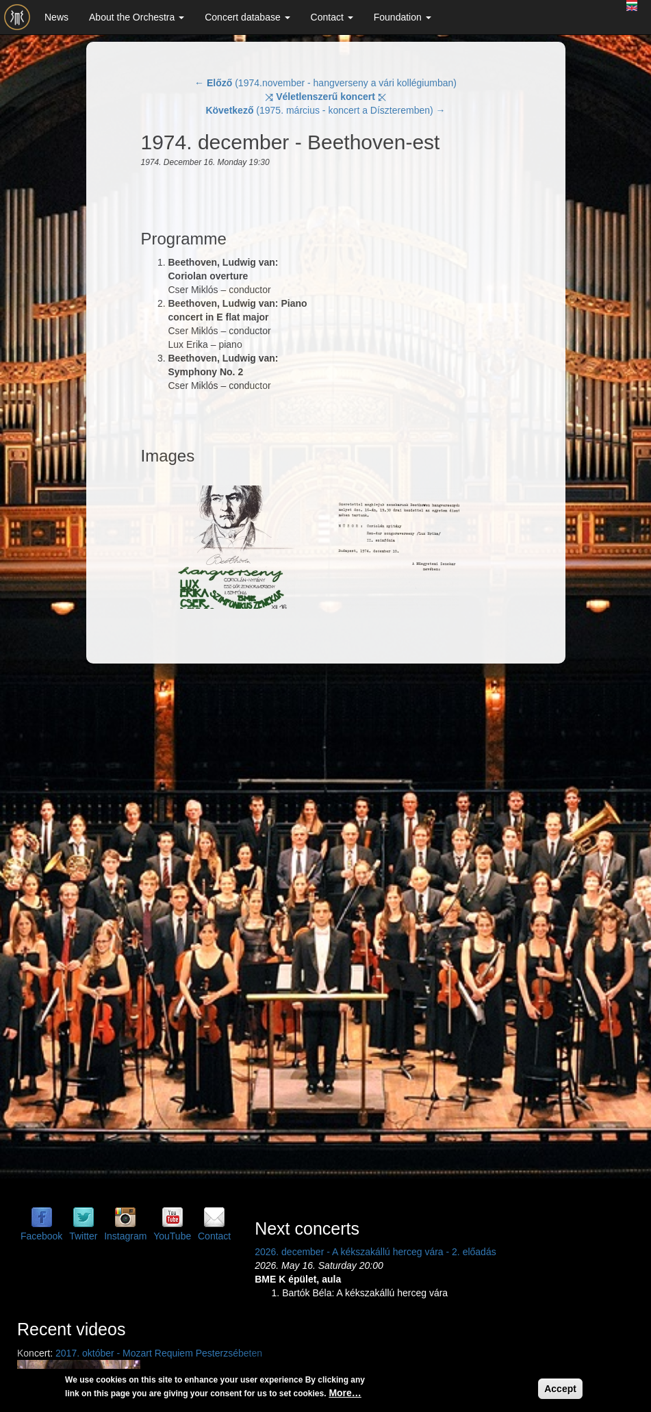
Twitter (83, 1236)
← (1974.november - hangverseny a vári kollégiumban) (325, 82)
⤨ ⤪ (325, 96)
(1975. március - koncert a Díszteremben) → (325, 110)
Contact (332, 17)
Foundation (402, 17)
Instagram (125, 1236)
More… (345, 1392)
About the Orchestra (136, 17)
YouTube (172, 1236)
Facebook (41, 1236)
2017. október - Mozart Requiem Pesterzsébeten (158, 1353)
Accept (560, 1388)
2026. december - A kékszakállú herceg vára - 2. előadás (375, 1251)
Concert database (247, 17)
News (56, 17)
